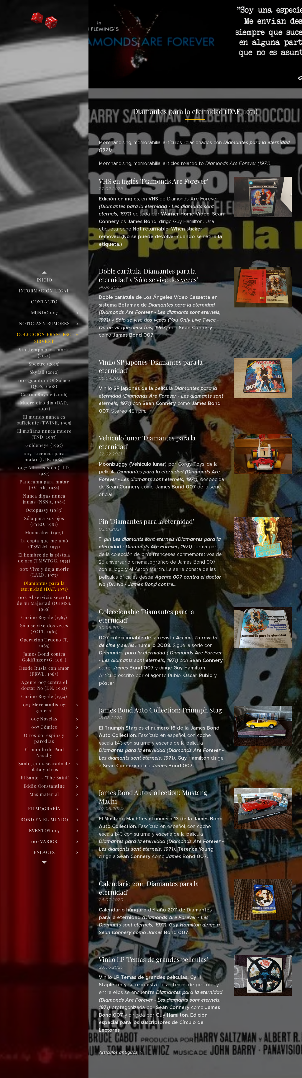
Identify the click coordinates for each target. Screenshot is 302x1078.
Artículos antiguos (118, 1052)
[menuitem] (44, 280)
